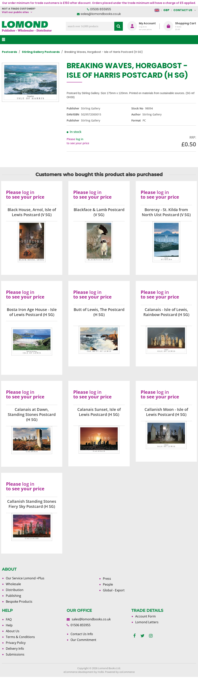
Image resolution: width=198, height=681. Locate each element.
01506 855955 (100, 9)
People (108, 584)
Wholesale (13, 584)
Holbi (101, 672)
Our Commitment (83, 640)
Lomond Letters (146, 622)
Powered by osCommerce (120, 672)
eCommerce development (79, 672)
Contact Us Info (82, 634)
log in (79, 139)
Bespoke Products (19, 601)
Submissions (15, 654)
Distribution (14, 590)
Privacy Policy (16, 643)
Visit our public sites (15, 12)
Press (107, 578)
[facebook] (134, 636)
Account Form (145, 616)
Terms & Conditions (20, 637)
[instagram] (151, 636)
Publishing (13, 596)
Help (9, 625)
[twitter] (142, 636)
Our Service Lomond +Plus (25, 578)
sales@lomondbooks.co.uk (101, 14)
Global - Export (114, 590)
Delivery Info (15, 648)
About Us (12, 631)
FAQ (9, 619)
